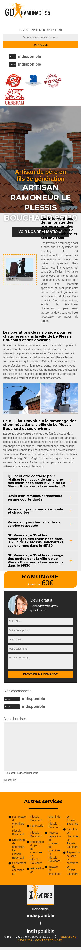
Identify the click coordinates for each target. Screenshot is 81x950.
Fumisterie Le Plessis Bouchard (36, 831)
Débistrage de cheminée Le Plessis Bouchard (18, 848)
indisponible (29, 56)
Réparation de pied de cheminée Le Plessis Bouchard (36, 852)
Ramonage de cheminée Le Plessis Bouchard (18, 825)
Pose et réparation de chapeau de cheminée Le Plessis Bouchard (54, 847)
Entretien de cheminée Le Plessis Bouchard (72, 838)
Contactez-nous (49, 940)
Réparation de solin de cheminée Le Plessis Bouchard (72, 863)
